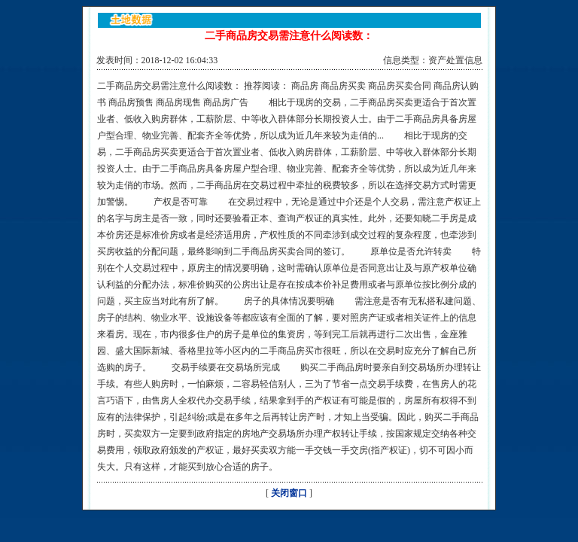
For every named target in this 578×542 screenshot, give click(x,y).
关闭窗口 (289, 493)
